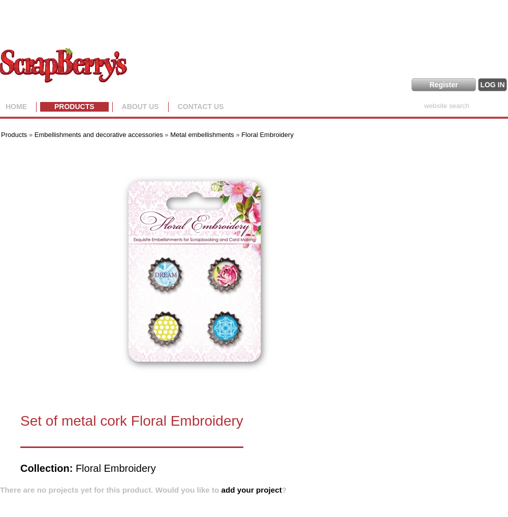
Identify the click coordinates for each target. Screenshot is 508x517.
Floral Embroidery (267, 135)
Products (74, 106)
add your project (251, 490)
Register (443, 85)
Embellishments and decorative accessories (100, 135)
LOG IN (492, 85)
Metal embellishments (202, 135)
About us (140, 106)
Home (16, 106)
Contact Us (201, 106)
